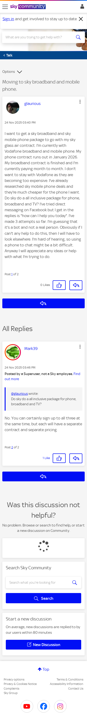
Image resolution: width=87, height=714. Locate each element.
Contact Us (75, 688)
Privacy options (14, 679)
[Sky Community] (28, 6)
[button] (80, 101)
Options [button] (8, 72)
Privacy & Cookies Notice (20, 684)
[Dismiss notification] (81, 19)
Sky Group (11, 693)
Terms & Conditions (70, 679)
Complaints (11, 688)
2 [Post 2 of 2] (12, 447)
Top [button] (46, 669)
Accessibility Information (66, 684)
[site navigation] (5, 6)
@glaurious (19, 394)
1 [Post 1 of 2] (12, 274)
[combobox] (39, 37)
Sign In (81, 7)
